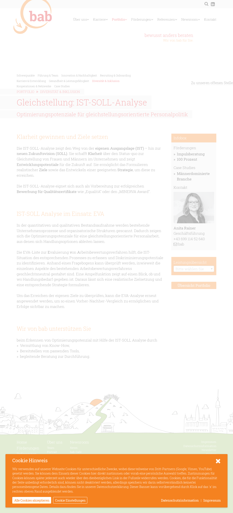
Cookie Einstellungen (70, 500)
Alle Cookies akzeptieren (31, 500)
